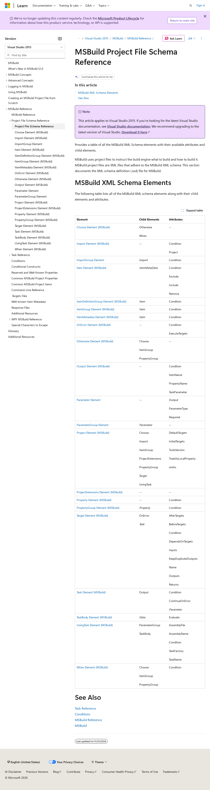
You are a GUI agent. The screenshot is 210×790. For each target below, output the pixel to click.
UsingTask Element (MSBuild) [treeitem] (33, 243)
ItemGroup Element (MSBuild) (95, 309)
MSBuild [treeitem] (13, 63)
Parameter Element (88, 400)
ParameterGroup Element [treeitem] (31, 196)
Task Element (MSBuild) (91, 592)
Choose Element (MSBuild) (93, 227)
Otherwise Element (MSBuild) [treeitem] (33, 179)
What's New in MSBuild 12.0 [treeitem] (25, 69)
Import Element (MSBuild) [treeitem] (31, 138)
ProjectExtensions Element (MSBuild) (99, 492)
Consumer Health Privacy (118, 772)
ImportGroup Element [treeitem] (28, 144)
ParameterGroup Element (92, 425)
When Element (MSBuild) (92, 667)
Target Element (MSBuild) (92, 515)
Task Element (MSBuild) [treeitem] (29, 231)
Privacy (89, 772)
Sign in (200, 5)
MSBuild (118, 38)
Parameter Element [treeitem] (27, 191)
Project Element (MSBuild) (93, 433)
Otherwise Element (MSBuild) (95, 341)
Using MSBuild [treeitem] (17, 92)
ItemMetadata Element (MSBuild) (97, 317)
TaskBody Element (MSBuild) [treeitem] (32, 237)
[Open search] (191, 5)
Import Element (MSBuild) (93, 243)
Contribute (73, 772)
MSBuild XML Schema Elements (98, 93)
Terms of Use (150, 772)
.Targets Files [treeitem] (19, 296)
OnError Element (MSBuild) (94, 325)
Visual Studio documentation (128, 126)
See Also (83, 98)
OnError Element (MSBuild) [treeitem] (32, 173)
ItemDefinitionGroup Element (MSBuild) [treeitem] (39, 156)
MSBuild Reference (139, 38)
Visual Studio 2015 (96, 38)
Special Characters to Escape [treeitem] (29, 325)
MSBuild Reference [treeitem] (23, 114)
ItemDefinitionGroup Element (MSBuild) (101, 301)
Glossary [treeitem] (13, 331)
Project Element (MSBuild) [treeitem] (31, 202)
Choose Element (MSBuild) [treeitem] (31, 132)
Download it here (134, 132)
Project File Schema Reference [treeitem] (34, 126)
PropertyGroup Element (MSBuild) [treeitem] (36, 220)
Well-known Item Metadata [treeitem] (28, 302)
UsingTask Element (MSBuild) (95, 625)
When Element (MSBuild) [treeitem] (30, 249)
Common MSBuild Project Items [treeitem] (31, 284)
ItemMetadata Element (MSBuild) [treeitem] (35, 167)
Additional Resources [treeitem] (24, 313)
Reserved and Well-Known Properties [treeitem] (34, 272)
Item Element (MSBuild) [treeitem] (29, 150)
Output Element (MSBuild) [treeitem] (31, 185)
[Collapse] (60, 38)
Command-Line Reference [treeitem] (27, 290)
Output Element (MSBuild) (93, 366)
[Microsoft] (7, 5)
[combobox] (35, 47)
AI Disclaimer (13, 772)
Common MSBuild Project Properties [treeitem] (34, 278)
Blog (56, 772)
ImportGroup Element (90, 260)
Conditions (82, 714)
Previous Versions (37, 772)
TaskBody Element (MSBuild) (94, 617)
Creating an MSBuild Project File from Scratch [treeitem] (31, 100)
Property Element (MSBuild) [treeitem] (32, 214)
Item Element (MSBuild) (91, 268)
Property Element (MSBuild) (94, 500)
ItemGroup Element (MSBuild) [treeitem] (33, 161)
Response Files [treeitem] (20, 307)
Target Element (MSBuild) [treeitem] (30, 226)
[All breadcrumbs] (78, 38)
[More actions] (201, 38)
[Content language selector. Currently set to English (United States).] (23, 762)
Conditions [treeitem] (18, 261)
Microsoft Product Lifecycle (118, 18)
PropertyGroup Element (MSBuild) (98, 508)
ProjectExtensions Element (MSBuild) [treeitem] (37, 208)
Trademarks (170, 772)
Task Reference (85, 708)
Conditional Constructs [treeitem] (25, 266)
